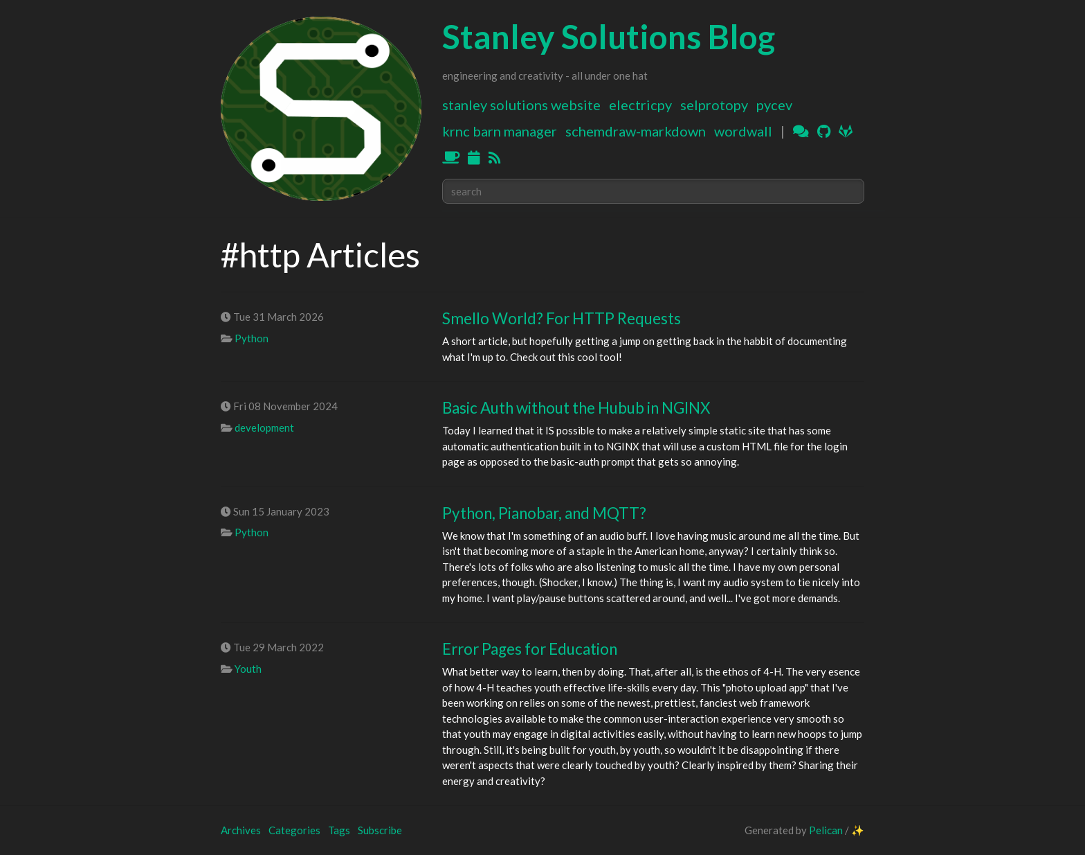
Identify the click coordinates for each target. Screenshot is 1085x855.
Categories (294, 830)
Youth (248, 668)
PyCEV (774, 104)
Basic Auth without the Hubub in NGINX (576, 407)
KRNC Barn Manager (499, 131)
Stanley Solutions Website (521, 104)
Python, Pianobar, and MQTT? (544, 513)
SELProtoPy (714, 104)
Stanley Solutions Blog (608, 36)
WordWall (743, 131)
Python (251, 338)
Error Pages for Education (529, 649)
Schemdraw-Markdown (635, 131)
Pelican (826, 830)
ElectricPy (640, 104)
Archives (241, 830)
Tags (339, 830)
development (264, 427)
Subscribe (380, 830)
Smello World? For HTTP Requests (561, 318)
